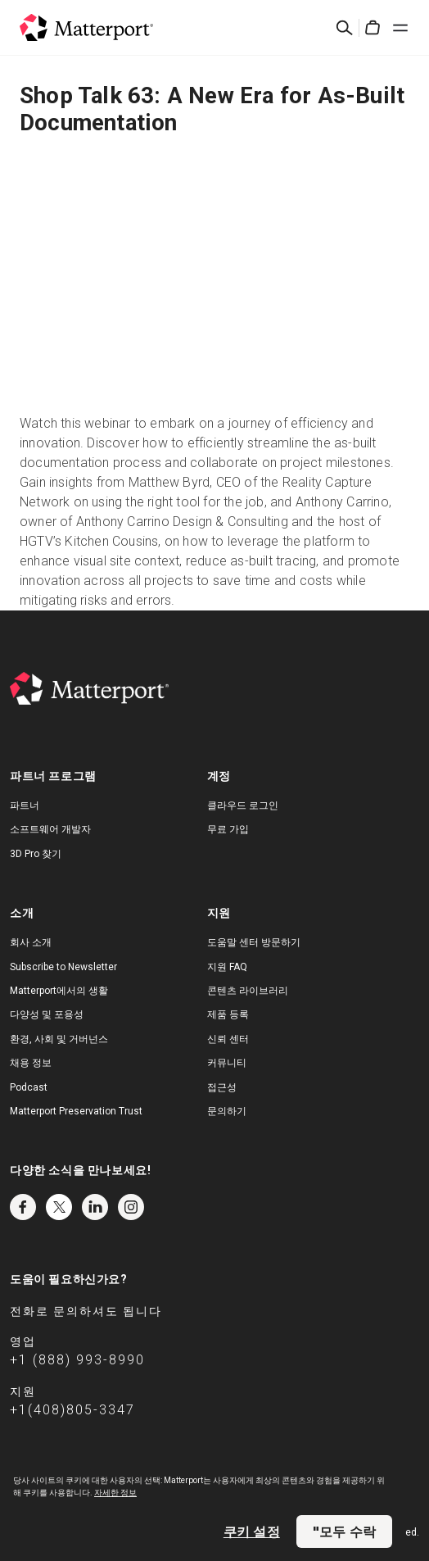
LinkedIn (95, 1207)
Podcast (28, 1087)
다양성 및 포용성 (47, 1014)
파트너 (24, 805)
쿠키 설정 (252, 1531)
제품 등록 (228, 1014)
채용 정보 (31, 1063)
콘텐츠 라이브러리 (247, 990)
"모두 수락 (344, 1531)
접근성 (222, 1087)
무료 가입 (228, 829)
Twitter (59, 1207)
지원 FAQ (227, 967)
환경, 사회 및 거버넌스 (59, 1039)
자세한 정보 (115, 1492)
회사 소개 (31, 942)
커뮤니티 (226, 1063)
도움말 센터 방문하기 (253, 942)
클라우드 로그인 (242, 805)
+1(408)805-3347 (72, 1410)
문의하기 (226, 1111)
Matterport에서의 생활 (59, 990)
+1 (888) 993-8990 (77, 1360)
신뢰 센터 (228, 1039)
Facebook (23, 1207)
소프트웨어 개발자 (50, 829)
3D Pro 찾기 (35, 854)
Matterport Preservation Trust (76, 1111)
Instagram (131, 1207)
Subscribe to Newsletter (63, 967)
